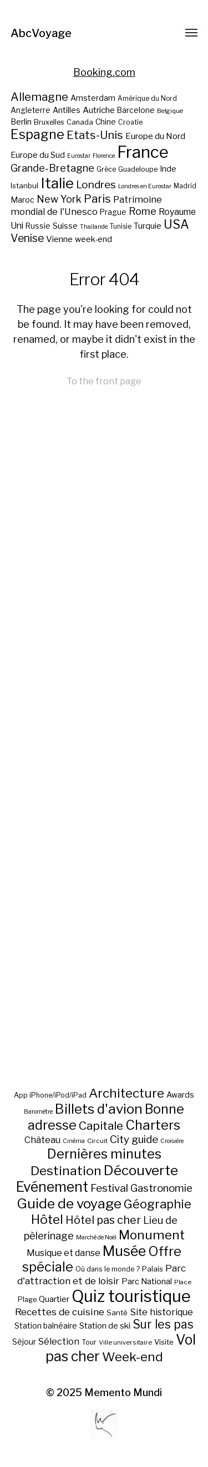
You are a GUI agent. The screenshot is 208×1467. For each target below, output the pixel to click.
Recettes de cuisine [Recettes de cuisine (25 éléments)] (59, 1311)
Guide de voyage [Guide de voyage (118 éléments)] (69, 1203)
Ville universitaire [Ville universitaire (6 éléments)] (125, 1342)
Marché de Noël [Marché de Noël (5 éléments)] (96, 1237)
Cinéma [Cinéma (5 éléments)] (74, 1141)
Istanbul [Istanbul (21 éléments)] (24, 185)
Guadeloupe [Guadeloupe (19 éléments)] (138, 169)
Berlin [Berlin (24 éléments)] (21, 122)
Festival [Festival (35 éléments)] (109, 1188)
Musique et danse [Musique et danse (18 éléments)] (63, 1253)
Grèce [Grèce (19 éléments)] (106, 169)
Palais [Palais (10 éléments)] (152, 1268)
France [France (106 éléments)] (143, 152)
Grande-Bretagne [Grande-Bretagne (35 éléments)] (52, 168)
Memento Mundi (123, 1392)
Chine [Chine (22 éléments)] (105, 121)
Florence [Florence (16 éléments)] (104, 155)
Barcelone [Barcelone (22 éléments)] (136, 110)
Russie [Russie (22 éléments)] (38, 226)
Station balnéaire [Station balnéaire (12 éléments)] (45, 1325)
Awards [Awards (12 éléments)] (180, 1094)
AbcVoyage (41, 33)
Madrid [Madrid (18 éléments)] (185, 186)
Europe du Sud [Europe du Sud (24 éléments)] (38, 155)
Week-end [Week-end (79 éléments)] (132, 1357)
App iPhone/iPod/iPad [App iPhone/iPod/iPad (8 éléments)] (50, 1095)
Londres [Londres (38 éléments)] (96, 184)
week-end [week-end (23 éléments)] (93, 239)
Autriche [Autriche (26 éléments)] (99, 110)
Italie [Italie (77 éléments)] (57, 183)
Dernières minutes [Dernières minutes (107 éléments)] (104, 1154)
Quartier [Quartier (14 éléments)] (54, 1299)
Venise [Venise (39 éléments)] (27, 238)
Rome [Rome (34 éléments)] (142, 211)
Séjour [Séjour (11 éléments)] (24, 1341)
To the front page (104, 381)
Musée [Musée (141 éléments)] (124, 1251)
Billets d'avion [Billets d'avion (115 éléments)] (99, 1109)
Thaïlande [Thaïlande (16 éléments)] (94, 226)
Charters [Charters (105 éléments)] (152, 1125)
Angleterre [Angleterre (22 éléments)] (30, 110)
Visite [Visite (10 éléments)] (164, 1341)
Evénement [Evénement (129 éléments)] (52, 1186)
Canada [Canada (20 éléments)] (80, 122)
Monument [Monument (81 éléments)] (152, 1235)
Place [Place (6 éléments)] (182, 1282)
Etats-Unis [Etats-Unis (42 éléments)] (95, 135)
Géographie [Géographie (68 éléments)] (157, 1204)
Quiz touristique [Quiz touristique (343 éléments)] (131, 1296)
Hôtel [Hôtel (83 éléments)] (47, 1219)
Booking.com (104, 72)
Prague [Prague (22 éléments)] (113, 212)
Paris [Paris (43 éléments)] (97, 198)
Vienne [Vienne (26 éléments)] (59, 239)
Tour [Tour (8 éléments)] (89, 1342)
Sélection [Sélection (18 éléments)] (58, 1341)
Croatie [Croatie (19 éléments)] (130, 122)
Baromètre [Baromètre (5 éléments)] (38, 1111)
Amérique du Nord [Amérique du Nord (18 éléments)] (147, 98)
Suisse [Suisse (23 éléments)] (65, 225)
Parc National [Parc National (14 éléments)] (146, 1281)
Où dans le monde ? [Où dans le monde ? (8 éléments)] (107, 1269)
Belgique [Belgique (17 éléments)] (170, 111)
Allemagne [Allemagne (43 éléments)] (39, 97)
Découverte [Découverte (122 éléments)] (141, 1170)
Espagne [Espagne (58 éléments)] (37, 134)
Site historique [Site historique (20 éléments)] (161, 1311)
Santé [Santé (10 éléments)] (117, 1312)
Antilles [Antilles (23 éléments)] (66, 110)
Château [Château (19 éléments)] (42, 1139)
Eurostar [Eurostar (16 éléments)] (78, 155)
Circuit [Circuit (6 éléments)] (97, 1141)
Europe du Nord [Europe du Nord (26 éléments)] (155, 136)
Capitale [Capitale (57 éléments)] (101, 1126)
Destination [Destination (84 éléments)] (66, 1170)
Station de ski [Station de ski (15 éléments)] (104, 1325)
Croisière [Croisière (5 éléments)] (172, 1141)
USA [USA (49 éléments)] (176, 224)
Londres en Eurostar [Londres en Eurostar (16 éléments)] (144, 186)
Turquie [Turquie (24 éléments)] (147, 226)
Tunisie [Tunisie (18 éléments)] (120, 226)
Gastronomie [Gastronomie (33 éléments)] (161, 1188)
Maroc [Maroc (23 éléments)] (22, 199)
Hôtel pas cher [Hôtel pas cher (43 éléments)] (103, 1220)
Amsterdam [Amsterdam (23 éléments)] (92, 97)
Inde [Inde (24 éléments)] (168, 169)
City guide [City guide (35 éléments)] (134, 1139)
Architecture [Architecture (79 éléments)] (126, 1093)
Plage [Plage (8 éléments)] (27, 1299)
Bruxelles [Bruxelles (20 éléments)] (49, 122)
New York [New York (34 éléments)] (59, 199)
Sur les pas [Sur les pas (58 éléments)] (163, 1324)
